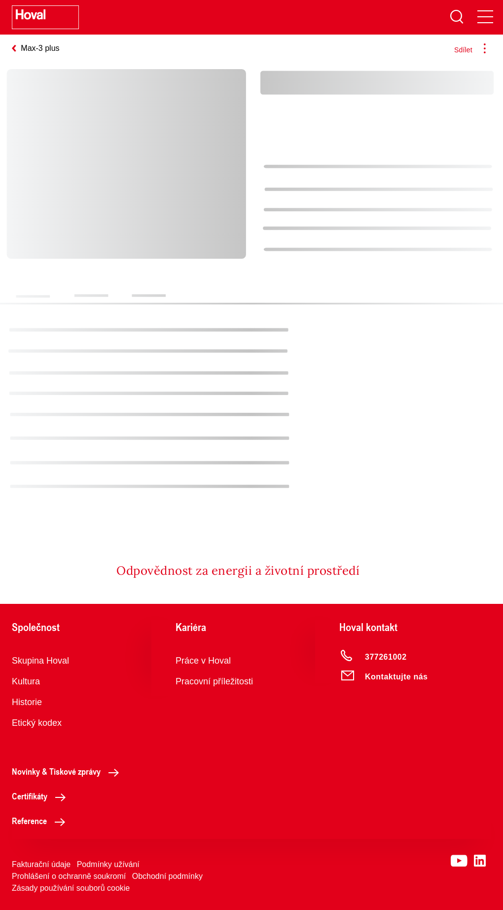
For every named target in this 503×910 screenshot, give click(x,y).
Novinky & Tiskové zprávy (68, 771)
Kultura (26, 681)
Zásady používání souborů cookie (71, 888)
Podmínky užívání (108, 864)
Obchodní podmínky (167, 876)
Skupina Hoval (40, 661)
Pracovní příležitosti (214, 681)
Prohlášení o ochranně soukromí (69, 876)
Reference (41, 820)
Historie (27, 702)
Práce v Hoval (203, 661)
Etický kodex (37, 723)
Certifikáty (41, 796)
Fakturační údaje (41, 864)
